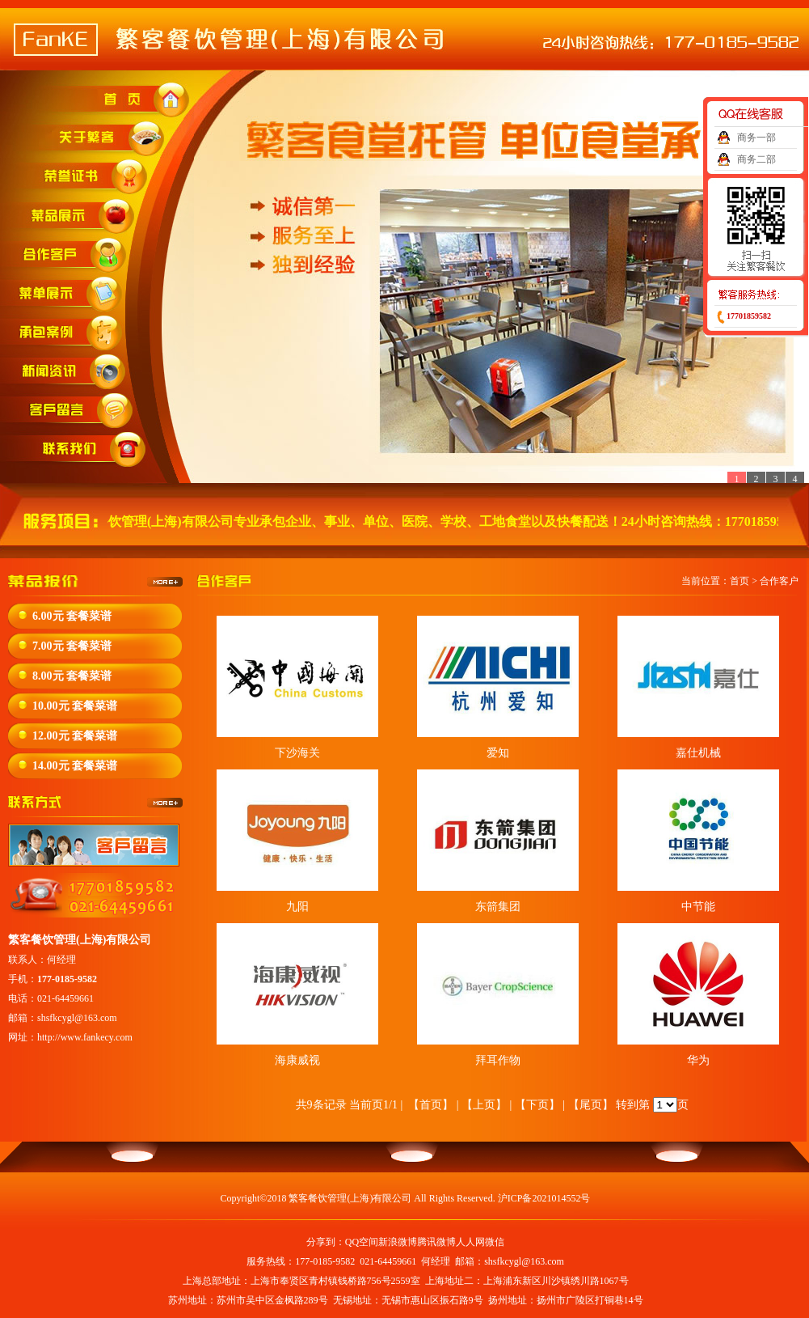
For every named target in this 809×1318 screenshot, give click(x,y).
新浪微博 (397, 1242)
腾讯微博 (436, 1242)
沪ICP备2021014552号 (544, 1198)
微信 (494, 1242)
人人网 (470, 1242)
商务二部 (756, 159)
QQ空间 (361, 1242)
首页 (739, 581)
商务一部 (756, 137)
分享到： (325, 1242)
